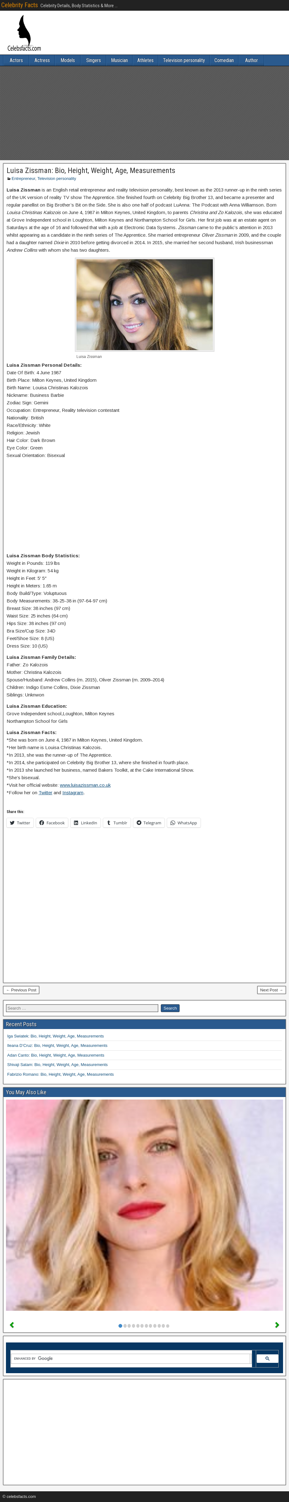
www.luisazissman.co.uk (85, 785)
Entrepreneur (23, 178)
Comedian (224, 60)
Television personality (184, 60)
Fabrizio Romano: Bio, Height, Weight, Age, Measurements (60, 1074)
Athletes (145, 60)
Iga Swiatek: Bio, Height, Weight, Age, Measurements (55, 1036)
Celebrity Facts (19, 5)
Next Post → (271, 990)
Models (67, 60)
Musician (119, 60)
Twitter (45, 792)
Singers (93, 60)
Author (251, 60)
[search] (130, 1359)
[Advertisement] (144, 113)
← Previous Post (21, 990)
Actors (16, 60)
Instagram (72, 792)
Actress (42, 60)
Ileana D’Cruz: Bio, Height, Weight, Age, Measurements (57, 1045)
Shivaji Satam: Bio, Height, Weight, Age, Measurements (57, 1064)
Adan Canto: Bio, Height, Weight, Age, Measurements (55, 1055)
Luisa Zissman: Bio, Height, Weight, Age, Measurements (91, 170)
